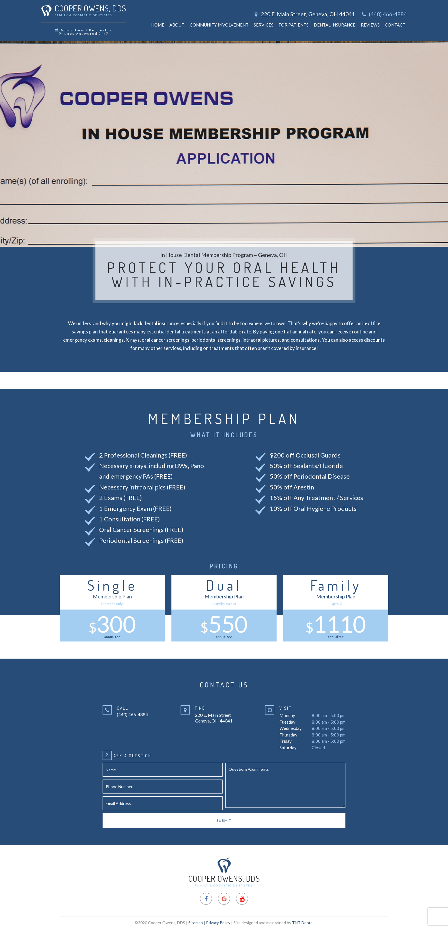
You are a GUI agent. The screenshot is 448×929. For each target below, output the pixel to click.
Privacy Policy (218, 922)
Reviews (370, 24)
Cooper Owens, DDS (224, 872)
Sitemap (195, 922)
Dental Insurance (334, 24)
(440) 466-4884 (384, 14)
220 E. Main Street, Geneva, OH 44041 (304, 14)
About (176, 24)
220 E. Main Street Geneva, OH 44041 (214, 714)
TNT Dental (302, 922)
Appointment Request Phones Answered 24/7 (83, 32)
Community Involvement (219, 24)
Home (157, 24)
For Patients (294, 24)
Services (263, 24)
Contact (395, 24)
